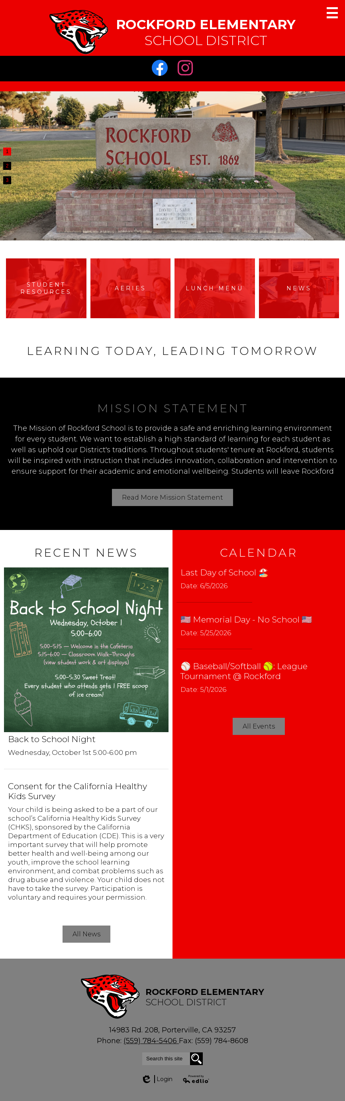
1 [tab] (7, 151)
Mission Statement (172, 408)
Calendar (259, 552)
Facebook (162, 70)
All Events (259, 726)
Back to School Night (52, 739)
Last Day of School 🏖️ (224, 572)
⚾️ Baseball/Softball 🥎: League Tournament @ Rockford (244, 671)
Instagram (187, 70)
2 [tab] (7, 166)
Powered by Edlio (196, 1079)
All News (86, 934)
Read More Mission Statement (172, 497)
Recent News (86, 552)
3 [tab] (7, 180)
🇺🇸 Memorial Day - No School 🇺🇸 (246, 619)
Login (156, 1079)
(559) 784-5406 (151, 1040)
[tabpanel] (172, 165)
